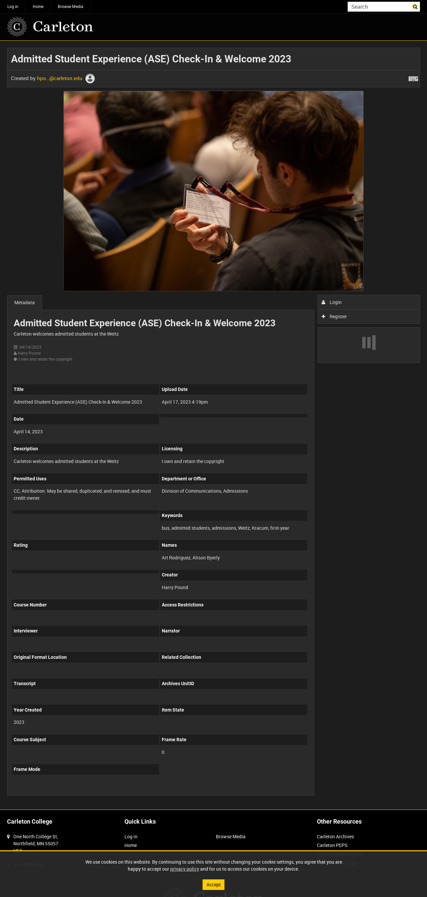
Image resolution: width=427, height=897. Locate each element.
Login (332, 302)
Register (334, 316)
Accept (213, 884)
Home (38, 6)
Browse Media (70, 6)
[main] (213, 425)
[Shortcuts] (413, 77)
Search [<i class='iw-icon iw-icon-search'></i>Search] (416, 6)
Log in (12, 6)
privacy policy (184, 869)
